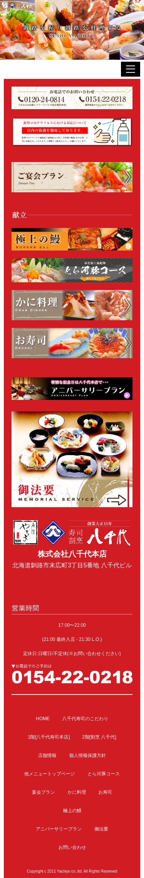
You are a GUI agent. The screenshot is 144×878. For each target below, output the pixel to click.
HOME (43, 718)
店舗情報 (47, 755)
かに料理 (77, 792)
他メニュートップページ (49, 773)
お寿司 (105, 792)
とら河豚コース (104, 773)
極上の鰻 (72, 810)
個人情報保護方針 (87, 755)
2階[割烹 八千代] (99, 737)
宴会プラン (43, 792)
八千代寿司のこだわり (85, 718)
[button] (130, 69)
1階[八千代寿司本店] (49, 737)
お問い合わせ (72, 847)
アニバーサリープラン (59, 829)
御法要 (101, 829)
